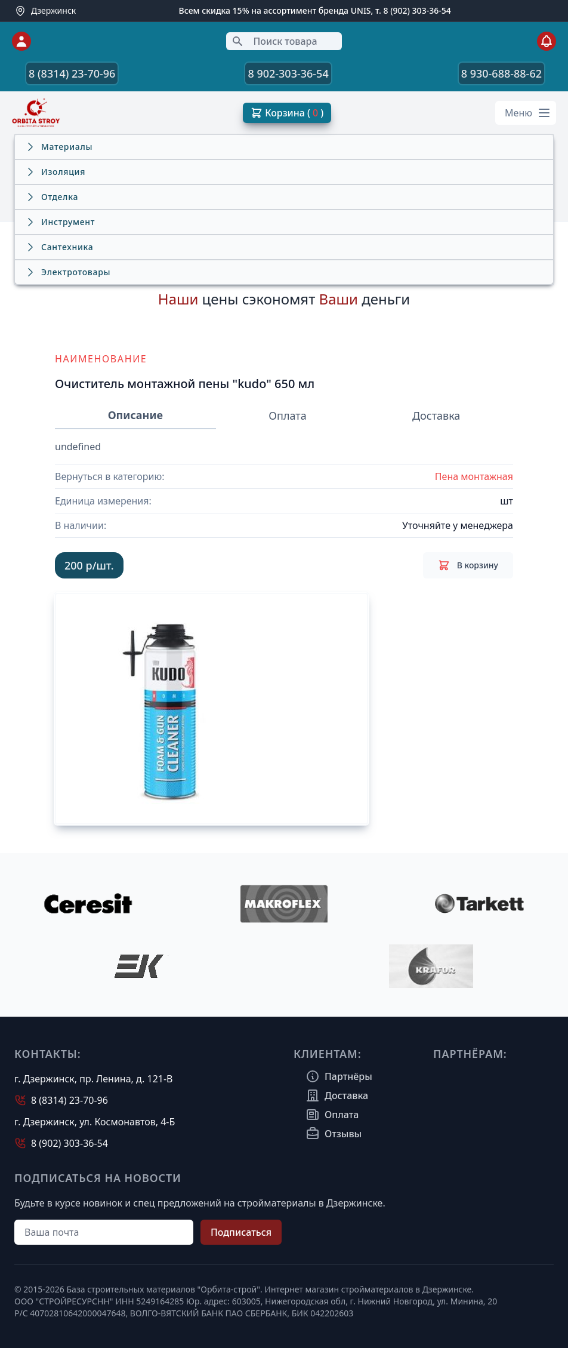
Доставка (436, 415)
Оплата (287, 415)
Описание (135, 415)
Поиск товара (274, 41)
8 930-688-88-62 (501, 73)
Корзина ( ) (287, 113)
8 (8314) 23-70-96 (72, 73)
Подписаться (241, 1232)
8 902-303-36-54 (288, 73)
